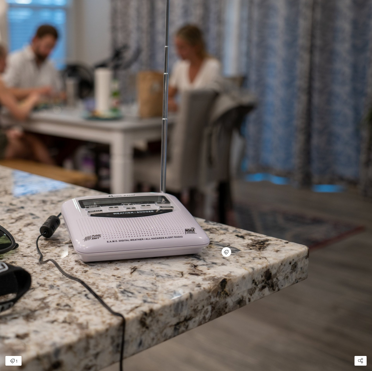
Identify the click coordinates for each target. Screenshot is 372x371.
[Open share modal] (361, 361)
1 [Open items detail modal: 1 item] (13, 361)
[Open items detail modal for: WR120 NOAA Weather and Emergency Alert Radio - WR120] (226, 252)
